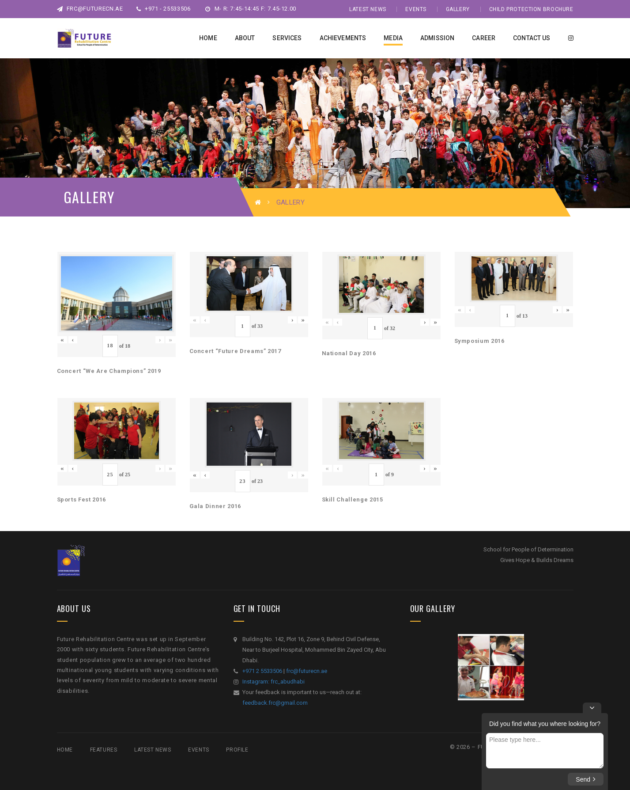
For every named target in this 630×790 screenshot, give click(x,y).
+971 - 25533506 (163, 8)
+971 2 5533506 (262, 671)
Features (103, 750)
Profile (237, 750)
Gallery (458, 9)
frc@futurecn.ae (90, 8)
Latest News (367, 9)
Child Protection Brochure (531, 9)
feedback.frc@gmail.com (275, 702)
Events (415, 9)
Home (65, 750)
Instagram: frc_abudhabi (273, 681)
